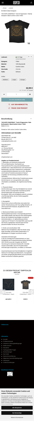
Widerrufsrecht (7, 345)
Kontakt (5, 339)
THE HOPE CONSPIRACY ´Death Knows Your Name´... (8, 293)
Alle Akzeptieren (17, 407)
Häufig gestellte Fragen (9, 350)
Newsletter (6, 347)
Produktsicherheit (8, 341)
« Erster (4, 8)
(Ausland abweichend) (21, 59)
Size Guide (6, 354)
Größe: (3, 76)
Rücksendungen (7, 352)
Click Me (18, 69)
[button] (4, 94)
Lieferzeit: (4, 57)
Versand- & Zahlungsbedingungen (12, 343)
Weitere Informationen (17, 417)
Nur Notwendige (17, 413)
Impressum (6, 360)
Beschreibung (6, 119)
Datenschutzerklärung (6, 404)
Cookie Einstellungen (9, 362)
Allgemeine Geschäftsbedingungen (12, 358)
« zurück (10, 8)
